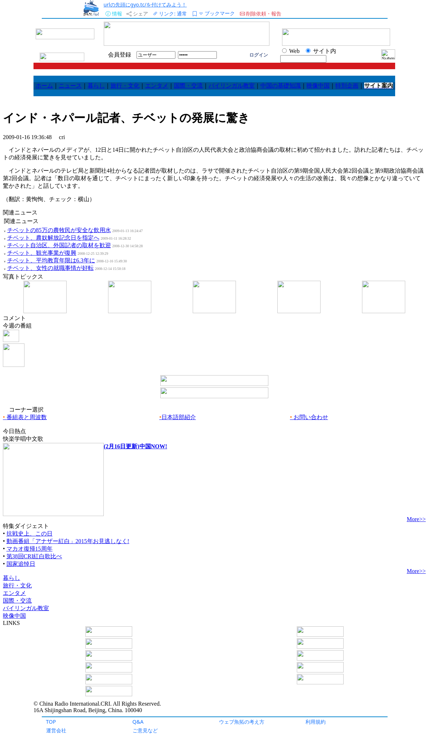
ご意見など (145, 730)
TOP (51, 721)
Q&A (138, 721)
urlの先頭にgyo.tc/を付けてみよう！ (145, 4)
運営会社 (56, 730)
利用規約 (315, 721)
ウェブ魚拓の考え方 (241, 721)
